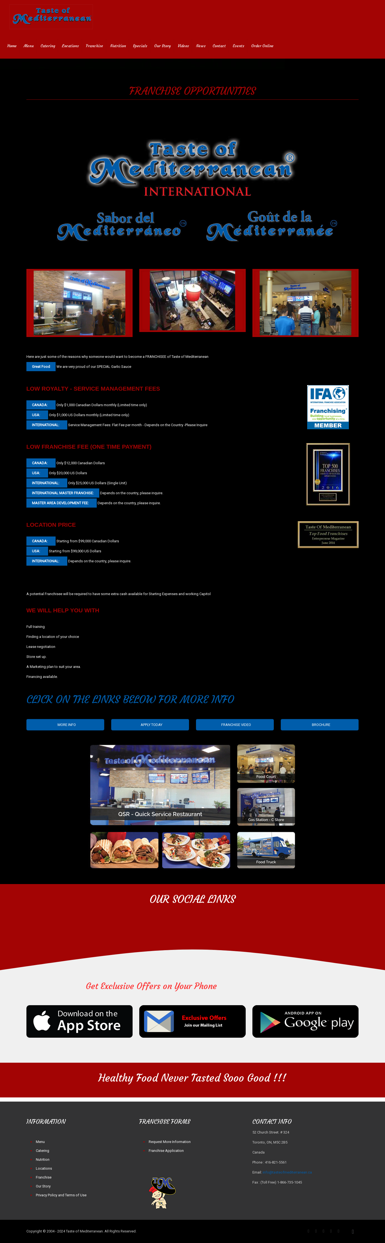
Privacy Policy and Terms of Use (61, 1195)
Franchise (43, 1177)
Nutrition (42, 1159)
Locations (44, 1168)
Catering (42, 1151)
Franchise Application (166, 1151)
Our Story (43, 1186)
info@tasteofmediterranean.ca (287, 1172)
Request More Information (170, 1142)
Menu (40, 1142)
